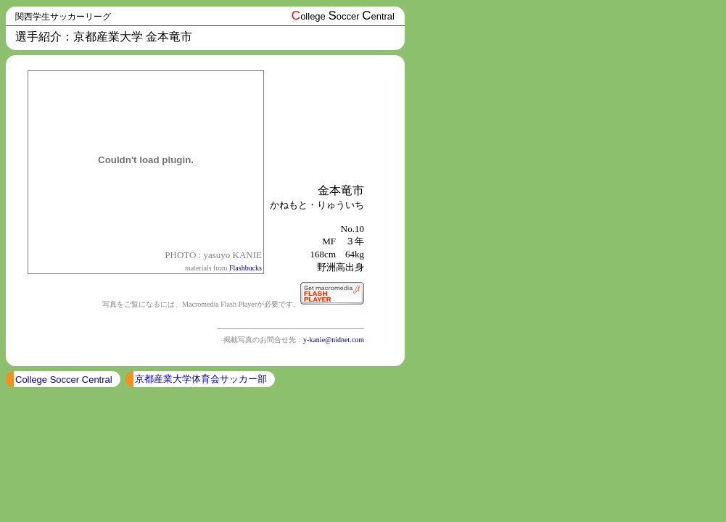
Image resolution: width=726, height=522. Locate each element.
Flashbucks (245, 268)
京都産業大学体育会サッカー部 (201, 378)
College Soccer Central (63, 379)
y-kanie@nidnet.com (333, 340)
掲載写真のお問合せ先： (263, 340)
